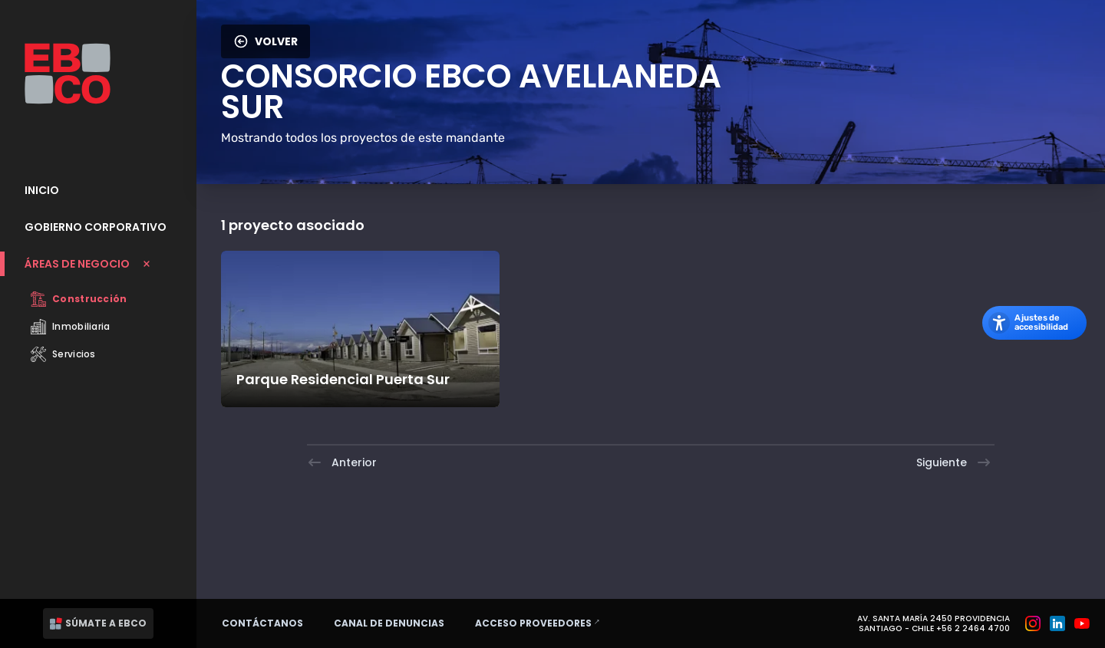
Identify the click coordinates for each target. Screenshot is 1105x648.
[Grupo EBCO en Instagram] (1033, 623)
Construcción (79, 299)
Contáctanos (262, 623)
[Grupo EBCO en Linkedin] (1057, 623)
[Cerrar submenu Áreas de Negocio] (98, 264)
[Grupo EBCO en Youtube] (1082, 623)
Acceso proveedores (544, 623)
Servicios (63, 354)
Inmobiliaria (70, 326)
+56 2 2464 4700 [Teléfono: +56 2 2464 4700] (973, 628)
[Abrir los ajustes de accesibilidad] (1034, 323)
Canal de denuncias (389, 623)
